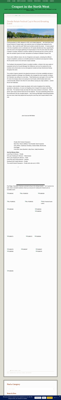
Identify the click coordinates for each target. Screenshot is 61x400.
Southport (29, 372)
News (23, 372)
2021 (8, 372)
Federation (13, 372)
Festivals (19, 372)
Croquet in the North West (30, 6)
